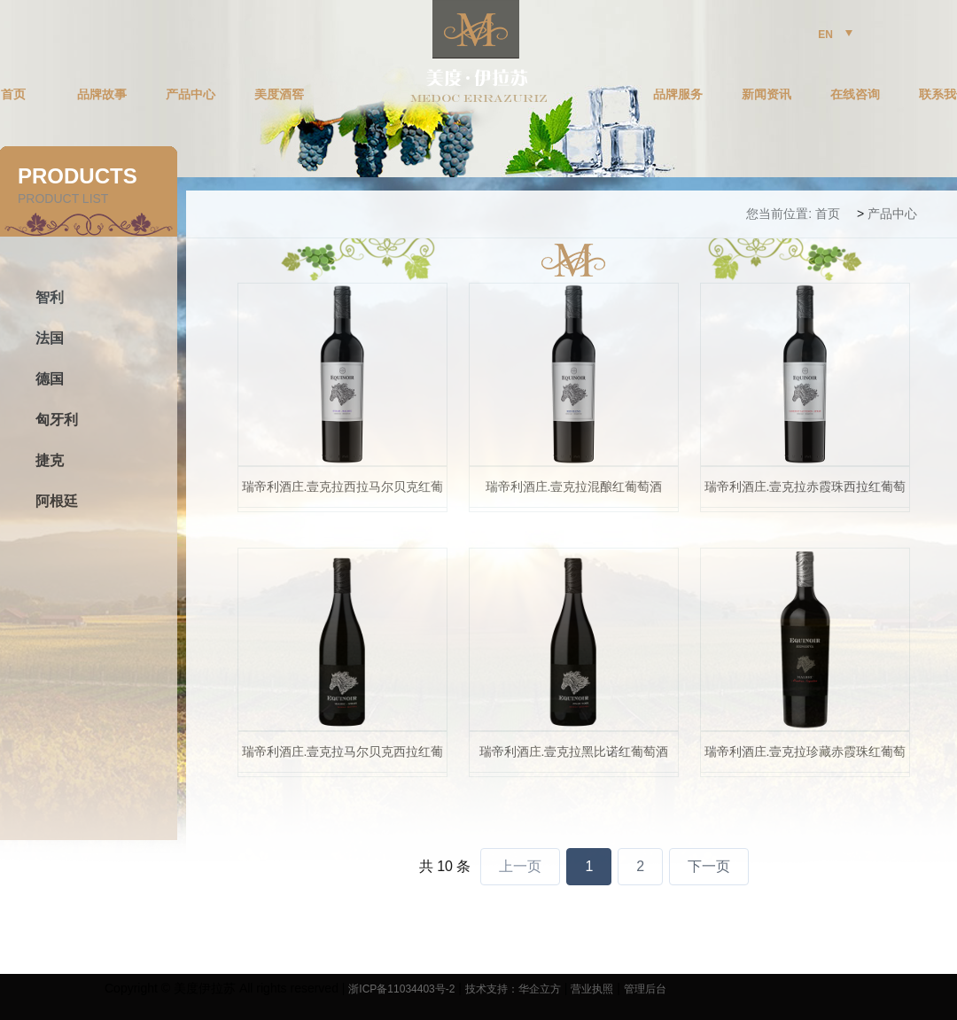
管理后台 (645, 989)
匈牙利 (56, 419)
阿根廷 (56, 501)
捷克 (49, 460)
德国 (49, 378)
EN (835, 34)
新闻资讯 (766, 95)
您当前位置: (779, 213)
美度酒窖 (279, 95)
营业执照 (592, 989)
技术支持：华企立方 (513, 989)
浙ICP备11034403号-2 (401, 989)
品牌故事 (102, 95)
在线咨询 (855, 95)
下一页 (709, 866)
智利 (49, 297)
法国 (49, 338)
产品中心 (190, 95)
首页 (827, 213)
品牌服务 (678, 95)
